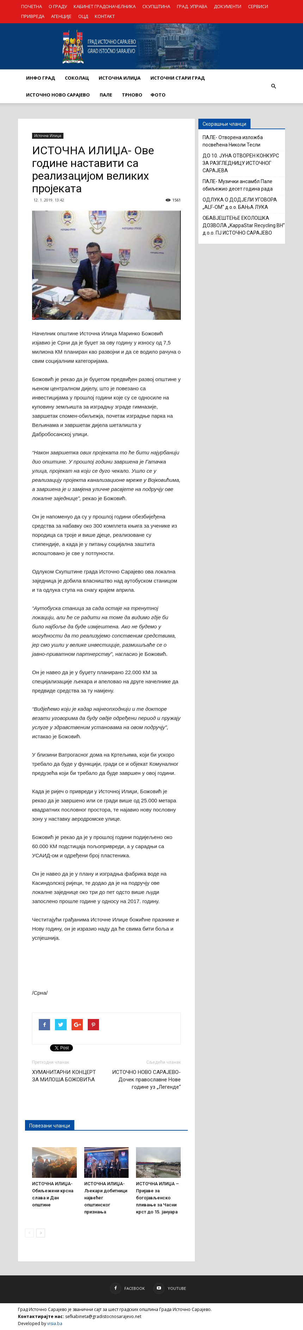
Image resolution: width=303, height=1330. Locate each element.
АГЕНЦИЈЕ (61, 16)
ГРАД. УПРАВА (192, 6)
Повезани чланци (49, 1126)
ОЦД (83, 16)
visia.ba (54, 1323)
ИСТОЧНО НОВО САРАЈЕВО (58, 95)
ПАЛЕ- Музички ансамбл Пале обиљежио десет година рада (238, 185)
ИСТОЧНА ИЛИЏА (120, 78)
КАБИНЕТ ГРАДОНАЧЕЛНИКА (105, 6)
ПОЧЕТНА (31, 6)
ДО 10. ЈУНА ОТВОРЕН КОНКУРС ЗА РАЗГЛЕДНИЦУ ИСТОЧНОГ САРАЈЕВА (241, 163)
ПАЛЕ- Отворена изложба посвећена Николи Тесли (233, 141)
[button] (273, 86)
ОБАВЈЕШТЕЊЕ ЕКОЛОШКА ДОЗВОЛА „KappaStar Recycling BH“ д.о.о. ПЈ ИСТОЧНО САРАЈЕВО (244, 225)
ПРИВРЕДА (32, 16)
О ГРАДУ (58, 6)
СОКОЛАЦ (77, 78)
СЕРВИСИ (258, 6)
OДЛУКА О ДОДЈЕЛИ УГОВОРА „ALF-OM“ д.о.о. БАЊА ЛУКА (240, 203)
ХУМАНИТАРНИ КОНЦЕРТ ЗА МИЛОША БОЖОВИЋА (64, 1076)
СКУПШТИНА (156, 6)
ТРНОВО (132, 95)
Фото (158, 95)
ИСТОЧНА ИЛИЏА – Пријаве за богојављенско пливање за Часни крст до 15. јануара (157, 1197)
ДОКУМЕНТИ (227, 6)
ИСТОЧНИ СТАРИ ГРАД (177, 78)
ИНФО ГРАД (40, 78)
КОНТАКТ (105, 16)
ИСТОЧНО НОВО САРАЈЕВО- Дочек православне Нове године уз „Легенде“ (146, 1079)
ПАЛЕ (106, 95)
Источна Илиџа (47, 135)
